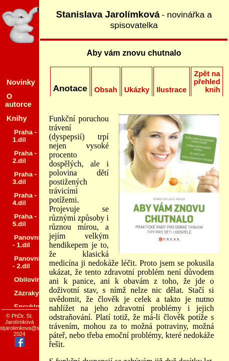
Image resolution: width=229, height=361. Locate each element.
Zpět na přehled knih (207, 82)
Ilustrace (171, 90)
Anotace (70, 88)
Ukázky (137, 90)
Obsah (105, 90)
